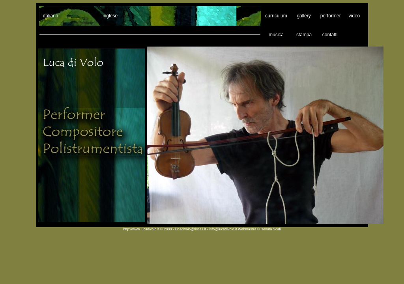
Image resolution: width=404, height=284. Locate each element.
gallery (303, 16)
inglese (110, 16)
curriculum (276, 16)
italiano (50, 16)
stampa (304, 34)
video (355, 16)
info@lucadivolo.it (223, 229)
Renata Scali (271, 229)
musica (276, 34)
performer (330, 16)
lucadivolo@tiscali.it (191, 229)
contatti (330, 34)
